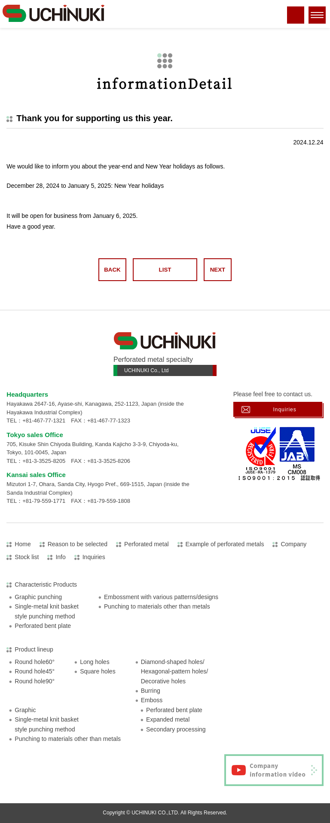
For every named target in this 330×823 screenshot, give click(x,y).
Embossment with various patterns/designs (161, 597)
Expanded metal (167, 719)
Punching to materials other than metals (157, 606)
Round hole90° (35, 681)
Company (293, 544)
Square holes (98, 671)
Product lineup (34, 649)
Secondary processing (176, 729)
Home (23, 544)
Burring (150, 690)
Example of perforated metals (225, 544)
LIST (165, 269)
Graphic (25, 710)
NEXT (217, 269)
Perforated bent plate (43, 625)
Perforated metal (146, 544)
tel (295, 20)
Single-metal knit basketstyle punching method (47, 611)
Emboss (152, 700)
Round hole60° (35, 661)
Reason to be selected (77, 544)
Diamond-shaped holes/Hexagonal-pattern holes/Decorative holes (174, 671)
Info (60, 557)
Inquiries (284, 410)
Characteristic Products (46, 584)
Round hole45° (35, 671)
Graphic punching (38, 597)
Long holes (95, 661)
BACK (112, 269)
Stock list (27, 557)
